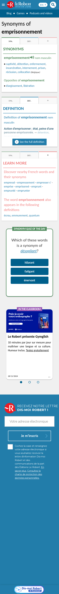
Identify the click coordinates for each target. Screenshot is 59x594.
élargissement (14, 86)
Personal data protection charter (26, 584)
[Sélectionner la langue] (43, 5)
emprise (8, 186)
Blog (8, 13)
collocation (24, 72)
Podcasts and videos (41, 13)
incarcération (13, 68)
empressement (25, 182)
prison (41, 68)
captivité (11, 64)
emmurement (20, 215)
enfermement (38, 64)
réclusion (11, 72)
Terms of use (47, 587)
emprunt (36, 186)
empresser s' (44, 182)
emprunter (23, 190)
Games (20, 13)
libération (28, 86)
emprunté (9, 190)
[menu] (3, 5)
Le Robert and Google (29, 590)
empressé (9, 182)
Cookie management (28, 587)
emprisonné (22, 186)
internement (29, 68)
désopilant (29, 250)
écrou (7, 215)
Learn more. (48, 579)
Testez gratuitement (37, 350)
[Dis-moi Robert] (29, 517)
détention (22, 64)
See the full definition (32, 142)
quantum (34, 215)
